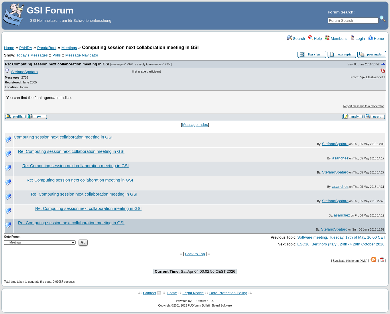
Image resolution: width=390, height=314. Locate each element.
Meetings (69, 48)
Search (296, 38)
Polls (56, 55)
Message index (195, 124)
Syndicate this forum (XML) (350, 260)
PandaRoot (46, 48)
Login (357, 38)
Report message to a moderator (363, 106)
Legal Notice (193, 293)
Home (376, 38)
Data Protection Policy (228, 293)
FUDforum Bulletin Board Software (210, 305)
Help (315, 38)
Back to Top (195, 254)
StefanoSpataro (24, 72)
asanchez (340, 158)
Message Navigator (81, 55)
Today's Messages (32, 55)
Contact (149, 293)
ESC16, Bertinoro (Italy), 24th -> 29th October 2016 (340, 244)
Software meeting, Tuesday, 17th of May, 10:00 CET (341, 237)
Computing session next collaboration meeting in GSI (63, 137)
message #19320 (122, 64)
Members (335, 38)
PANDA (25, 48)
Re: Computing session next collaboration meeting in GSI (57, 64)
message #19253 (160, 64)
